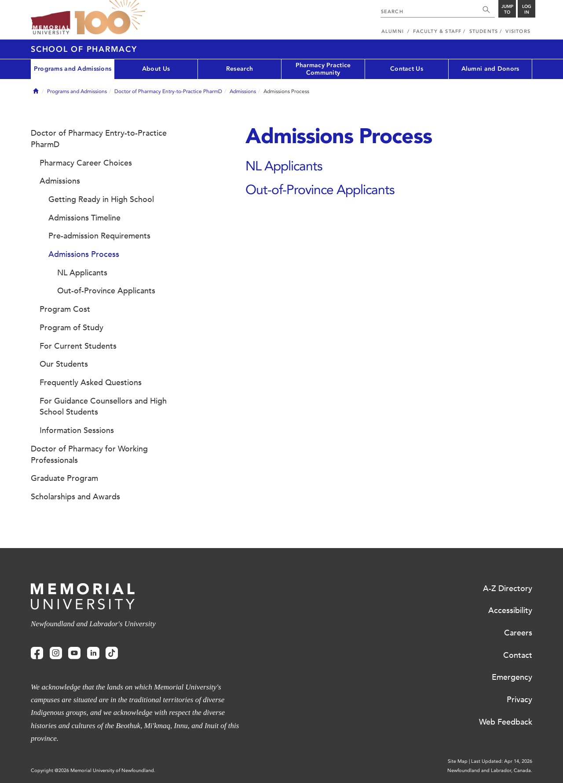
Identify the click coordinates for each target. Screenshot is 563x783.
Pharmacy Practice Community (323, 68)
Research (239, 68)
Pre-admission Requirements (99, 236)
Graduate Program (64, 478)
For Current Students (78, 346)
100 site (110, 17)
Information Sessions (77, 430)
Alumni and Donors (490, 68)
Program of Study (71, 327)
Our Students (64, 364)
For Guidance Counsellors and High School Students (103, 406)
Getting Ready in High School (101, 199)
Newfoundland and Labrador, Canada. (489, 770)
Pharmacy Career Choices (86, 163)
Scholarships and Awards (75, 497)
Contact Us (406, 68)
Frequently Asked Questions (91, 382)
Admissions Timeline (84, 218)
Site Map (458, 761)
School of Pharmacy (84, 49)
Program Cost (65, 309)
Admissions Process (83, 254)
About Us (156, 68)
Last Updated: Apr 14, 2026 (501, 761)
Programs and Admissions (72, 68)
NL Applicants (283, 166)
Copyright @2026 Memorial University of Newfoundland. (93, 770)
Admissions (243, 91)
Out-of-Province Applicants (320, 189)
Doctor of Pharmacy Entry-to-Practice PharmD (168, 91)
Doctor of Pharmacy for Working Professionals (89, 454)
